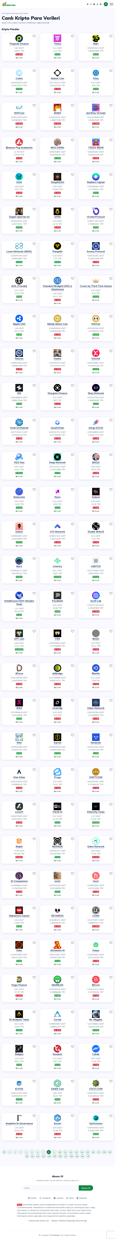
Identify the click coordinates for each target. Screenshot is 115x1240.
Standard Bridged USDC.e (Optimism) (57, 287)
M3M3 (57, 112)
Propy (57, 777)
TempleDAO (57, 182)
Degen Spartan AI (19, 216)
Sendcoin (96, 742)
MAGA (96, 462)
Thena (57, 43)
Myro (19, 566)
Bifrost (96, 984)
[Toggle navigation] (111, 4)
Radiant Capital (96, 182)
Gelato (19, 531)
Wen (19, 742)
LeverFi (19, 811)
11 (65, 1152)
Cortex (57, 1019)
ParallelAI (57, 600)
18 (104, 1152)
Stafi (19, 182)
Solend (96, 496)
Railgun (19, 1054)
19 (110, 1152)
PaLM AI (57, 811)
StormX (95, 358)
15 (87, 1152)
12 (71, 1152)
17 (99, 1152)
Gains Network (95, 846)
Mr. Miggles (95, 1019)
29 (77, 1156)
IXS (19, 393)
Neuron (19, 358)
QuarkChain (57, 427)
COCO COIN (96, 1088)
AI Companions (19, 881)
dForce (19, 673)
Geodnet (57, 1054)
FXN (57, 638)
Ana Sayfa (5, 13)
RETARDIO (57, 915)
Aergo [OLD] (96, 427)
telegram (82, 1198)
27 (66, 1156)
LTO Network (57, 531)
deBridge (57, 673)
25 (55, 1156)
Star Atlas (19, 777)
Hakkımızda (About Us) (38, 1220)
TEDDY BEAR (96, 147)
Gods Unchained (19, 427)
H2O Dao (19, 462)
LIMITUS (96, 566)
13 (76, 1152)
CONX (95, 915)
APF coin (19, 638)
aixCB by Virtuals (96, 112)
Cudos (19, 78)
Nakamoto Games (19, 915)
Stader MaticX (96, 531)
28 (71, 1156)
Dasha (57, 358)
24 (49, 1156)
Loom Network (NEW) (19, 251)
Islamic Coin (57, 78)
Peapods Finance (19, 43)
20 (27, 1156)
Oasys (95, 950)
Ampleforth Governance (19, 1123)
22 (38, 1156)
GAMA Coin (57, 1088)
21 (32, 1156)
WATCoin (19, 112)
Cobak (95, 1054)
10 (60, 1152)
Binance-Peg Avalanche (19, 147)
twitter (32, 1198)
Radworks (19, 496)
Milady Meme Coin (57, 323)
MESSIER (57, 846)
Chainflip (57, 707)
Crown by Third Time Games (96, 285)
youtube (58, 1198)
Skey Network (96, 393)
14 (82, 1152)
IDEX (19, 707)
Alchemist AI (57, 950)
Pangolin (57, 251)
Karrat (57, 742)
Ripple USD (19, 323)
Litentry (57, 566)
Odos (19, 950)
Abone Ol (86, 1188)
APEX (57, 216)
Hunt (96, 881)
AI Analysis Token (19, 1019)
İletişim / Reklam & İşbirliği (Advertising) (69, 1220)
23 (43, 1156)
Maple (19, 846)
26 (60, 1156)
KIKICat (95, 323)
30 (82, 1156)
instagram (45, 1198)
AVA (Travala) (19, 285)
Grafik (19, 58)
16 (93, 1152)
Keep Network (57, 462)
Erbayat (56, 1235)
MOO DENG (57, 147)
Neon (57, 496)
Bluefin (96, 673)
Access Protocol (96, 251)
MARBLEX (57, 984)
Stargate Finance (57, 393)
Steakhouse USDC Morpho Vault (19, 602)
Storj (96, 78)
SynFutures (95, 1123)
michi (57, 881)
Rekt (95, 43)
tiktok (70, 1198)
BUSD (95, 638)
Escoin (57, 1123)
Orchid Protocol (96, 216)
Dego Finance (19, 984)
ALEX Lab (95, 600)
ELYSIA (19, 1088)
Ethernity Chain (96, 811)
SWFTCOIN (95, 777)
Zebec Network (95, 707)
